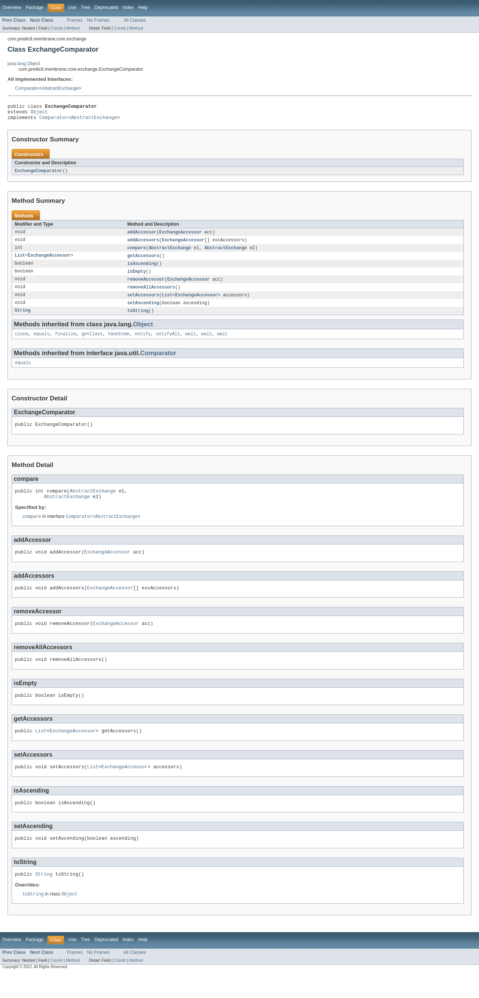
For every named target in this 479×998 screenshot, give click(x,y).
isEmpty (136, 277)
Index (128, 7)
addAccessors (143, 244)
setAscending (143, 310)
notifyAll (168, 342)
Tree (85, 7)
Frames (74, 20)
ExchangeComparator (38, 174)
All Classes (134, 20)
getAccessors (143, 261)
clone (21, 342)
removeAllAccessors (151, 294)
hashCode (118, 342)
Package (34, 7)
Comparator (27, 88)
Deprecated (106, 7)
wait (190, 342)
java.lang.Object (23, 63)
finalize (65, 342)
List (20, 261)
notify (143, 342)
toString (138, 318)
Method (72, 28)
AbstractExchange (60, 88)
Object (39, 113)
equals (42, 342)
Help (142, 7)
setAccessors (143, 302)
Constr (56, 28)
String (23, 318)
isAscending (141, 269)
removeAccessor (146, 286)
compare (136, 253)
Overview (11, 7)
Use (72, 7)
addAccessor (141, 236)
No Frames (98, 20)
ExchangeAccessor (180, 236)
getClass (92, 342)
